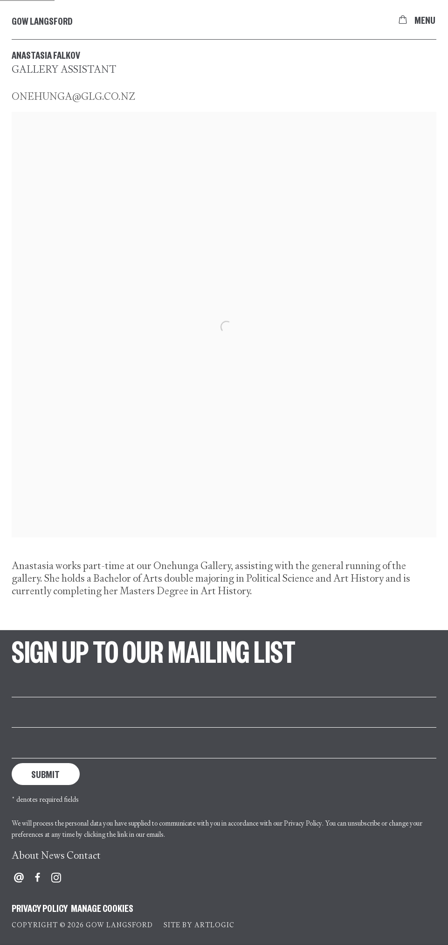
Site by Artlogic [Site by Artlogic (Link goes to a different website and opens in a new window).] (199, 925)
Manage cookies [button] (102, 907)
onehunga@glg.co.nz (73, 96)
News (53, 855)
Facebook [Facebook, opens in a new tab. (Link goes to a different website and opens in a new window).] (37, 877)
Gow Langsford (42, 21)
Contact (84, 855)
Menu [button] (424, 20)
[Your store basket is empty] (402, 20)
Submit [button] (45, 773)
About (25, 855)
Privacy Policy (303, 823)
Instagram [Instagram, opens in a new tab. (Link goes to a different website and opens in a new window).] (56, 877)
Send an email (19, 877)
